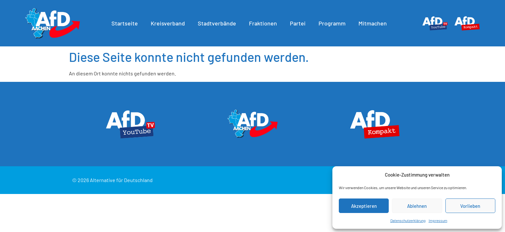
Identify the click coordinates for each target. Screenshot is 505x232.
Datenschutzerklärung (407, 220)
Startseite (126, 23)
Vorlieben (470, 206)
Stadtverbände (218, 23)
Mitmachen (374, 23)
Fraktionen (264, 23)
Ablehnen (417, 206)
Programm (334, 23)
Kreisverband (169, 23)
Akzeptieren (364, 206)
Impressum (438, 220)
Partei (299, 23)
